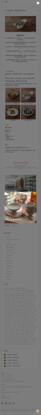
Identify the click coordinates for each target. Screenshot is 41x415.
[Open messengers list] (37, 411)
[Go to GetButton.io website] (37, 413)
